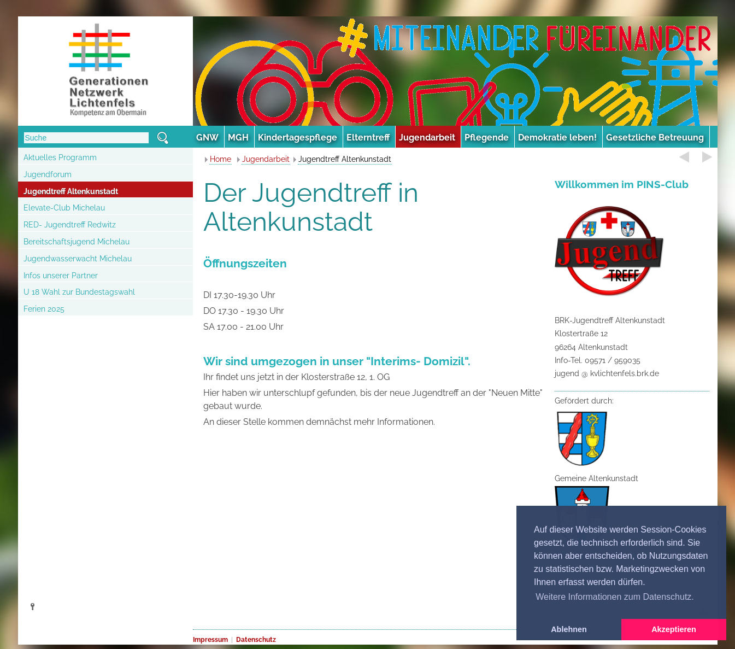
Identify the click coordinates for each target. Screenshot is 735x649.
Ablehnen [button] (569, 629)
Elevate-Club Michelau (64, 207)
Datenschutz (256, 640)
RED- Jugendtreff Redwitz (69, 224)
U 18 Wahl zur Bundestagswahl (79, 292)
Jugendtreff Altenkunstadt (70, 191)
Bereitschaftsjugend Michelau (76, 241)
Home (220, 159)
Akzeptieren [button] (673, 629)
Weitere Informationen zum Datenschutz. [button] (615, 596)
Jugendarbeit (266, 159)
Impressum (210, 640)
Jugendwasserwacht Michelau (77, 258)
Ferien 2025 (43, 309)
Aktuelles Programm (60, 157)
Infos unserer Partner (60, 275)
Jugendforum (47, 174)
